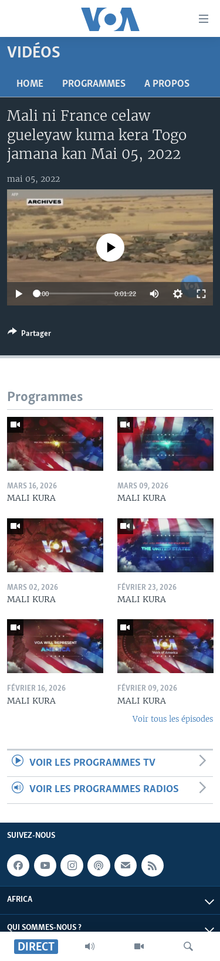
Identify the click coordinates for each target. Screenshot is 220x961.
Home (29, 84)
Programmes (94, 84)
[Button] (29, 335)
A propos (166, 84)
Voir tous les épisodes (173, 719)
